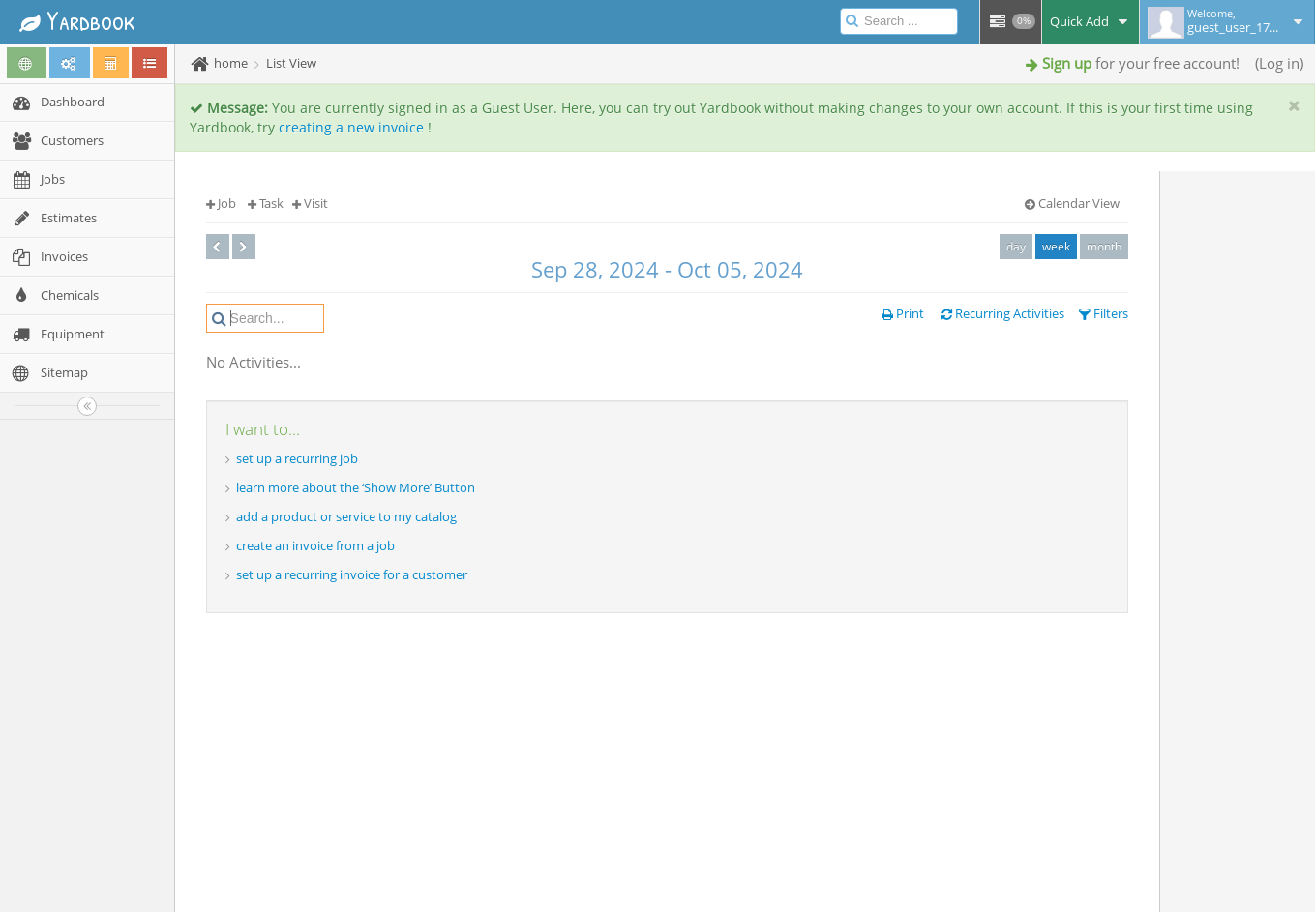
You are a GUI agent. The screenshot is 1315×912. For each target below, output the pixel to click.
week (1056, 246)
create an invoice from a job (315, 545)
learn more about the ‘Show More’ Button (355, 487)
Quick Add (1090, 21)
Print (903, 313)
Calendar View (1072, 203)
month (1104, 246)
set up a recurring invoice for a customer (351, 574)
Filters (1103, 313)
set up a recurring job (297, 458)
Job (221, 203)
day (1016, 246)
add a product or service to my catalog (346, 516)
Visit (310, 203)
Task (266, 203)
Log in (1279, 63)
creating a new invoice (351, 127)
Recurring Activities (1002, 313)
